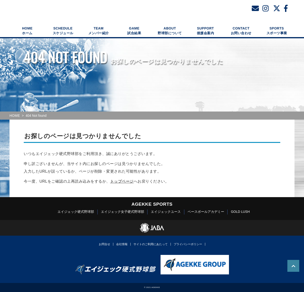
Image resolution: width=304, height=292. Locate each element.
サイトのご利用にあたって (150, 244)
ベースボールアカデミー (206, 212)
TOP (293, 266)
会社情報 (122, 244)
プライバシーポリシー (188, 244)
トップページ (122, 181)
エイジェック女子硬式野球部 (122, 212)
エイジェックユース (166, 212)
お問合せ (104, 244)
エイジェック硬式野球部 (75, 212)
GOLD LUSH (240, 212)
